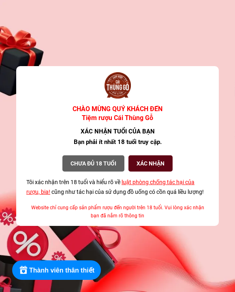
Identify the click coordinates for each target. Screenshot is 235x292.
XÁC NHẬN (150, 163)
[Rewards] (56, 270)
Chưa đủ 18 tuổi (93, 163)
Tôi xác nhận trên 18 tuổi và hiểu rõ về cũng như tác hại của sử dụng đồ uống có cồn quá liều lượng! (115, 187)
